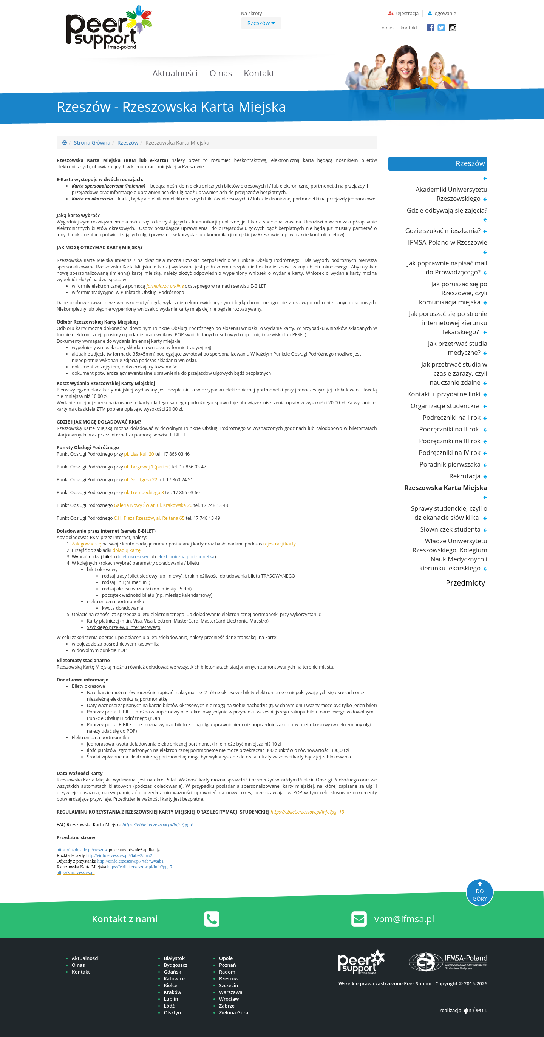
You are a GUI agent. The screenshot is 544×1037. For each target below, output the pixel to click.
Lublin (171, 999)
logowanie (445, 13)
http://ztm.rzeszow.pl (76, 872)
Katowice (174, 978)
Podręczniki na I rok (452, 417)
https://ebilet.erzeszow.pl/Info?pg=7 (140, 866)
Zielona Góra (233, 1012)
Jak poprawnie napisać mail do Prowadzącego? (447, 267)
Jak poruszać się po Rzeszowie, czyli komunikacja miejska (453, 292)
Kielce (171, 985)
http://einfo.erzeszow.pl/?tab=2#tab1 (130, 861)
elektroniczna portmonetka (186, 556)
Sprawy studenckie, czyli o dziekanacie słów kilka (449, 513)
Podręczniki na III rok (450, 440)
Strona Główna (92, 142)
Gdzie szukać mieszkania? (443, 230)
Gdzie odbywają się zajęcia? (447, 210)
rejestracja (407, 13)
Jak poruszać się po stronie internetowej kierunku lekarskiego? (448, 322)
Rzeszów (261, 22)
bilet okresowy (132, 556)
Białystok (174, 958)
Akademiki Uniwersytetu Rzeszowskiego (451, 194)
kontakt (408, 28)
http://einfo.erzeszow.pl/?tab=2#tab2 (119, 855)
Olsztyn (172, 1012)
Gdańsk (172, 972)
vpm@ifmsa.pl (404, 918)
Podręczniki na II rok (450, 429)
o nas (388, 28)
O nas (220, 73)
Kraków (172, 992)
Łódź (169, 1006)
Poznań (227, 965)
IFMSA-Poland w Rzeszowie (447, 242)
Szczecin (228, 985)
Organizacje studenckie (446, 405)
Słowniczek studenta (450, 529)
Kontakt (259, 73)
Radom (227, 972)
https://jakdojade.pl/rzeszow (82, 849)
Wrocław (229, 999)
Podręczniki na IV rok (450, 452)
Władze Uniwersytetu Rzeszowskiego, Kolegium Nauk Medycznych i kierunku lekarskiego (450, 554)
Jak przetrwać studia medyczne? (457, 348)
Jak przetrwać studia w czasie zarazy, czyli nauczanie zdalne (454, 373)
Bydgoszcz (175, 965)
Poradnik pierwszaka (450, 464)
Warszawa (231, 992)
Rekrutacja (465, 476)
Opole (226, 958)
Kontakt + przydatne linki (444, 394)
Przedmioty (465, 583)
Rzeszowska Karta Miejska (446, 487)
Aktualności (175, 73)
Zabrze (227, 1006)
